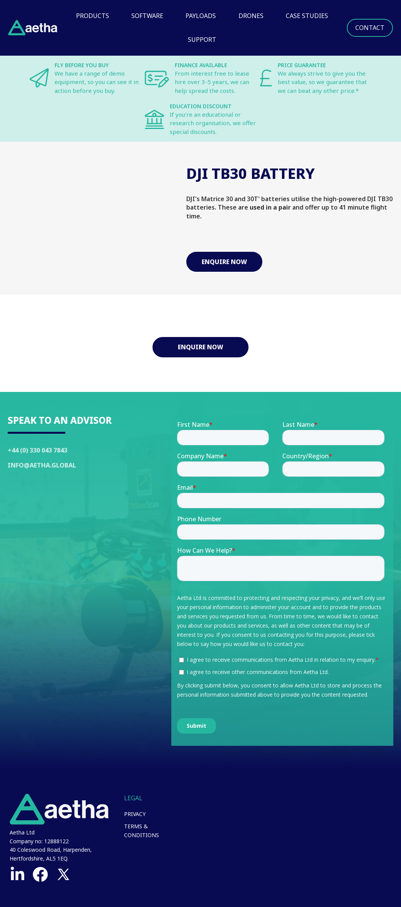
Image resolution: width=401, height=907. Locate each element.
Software (147, 16)
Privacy (135, 814)
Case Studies (307, 16)
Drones (251, 16)
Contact (369, 27)
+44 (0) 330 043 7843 (37, 450)
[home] (32, 27)
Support (202, 39)
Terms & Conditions (141, 830)
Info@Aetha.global (42, 465)
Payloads (201, 16)
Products (92, 16)
